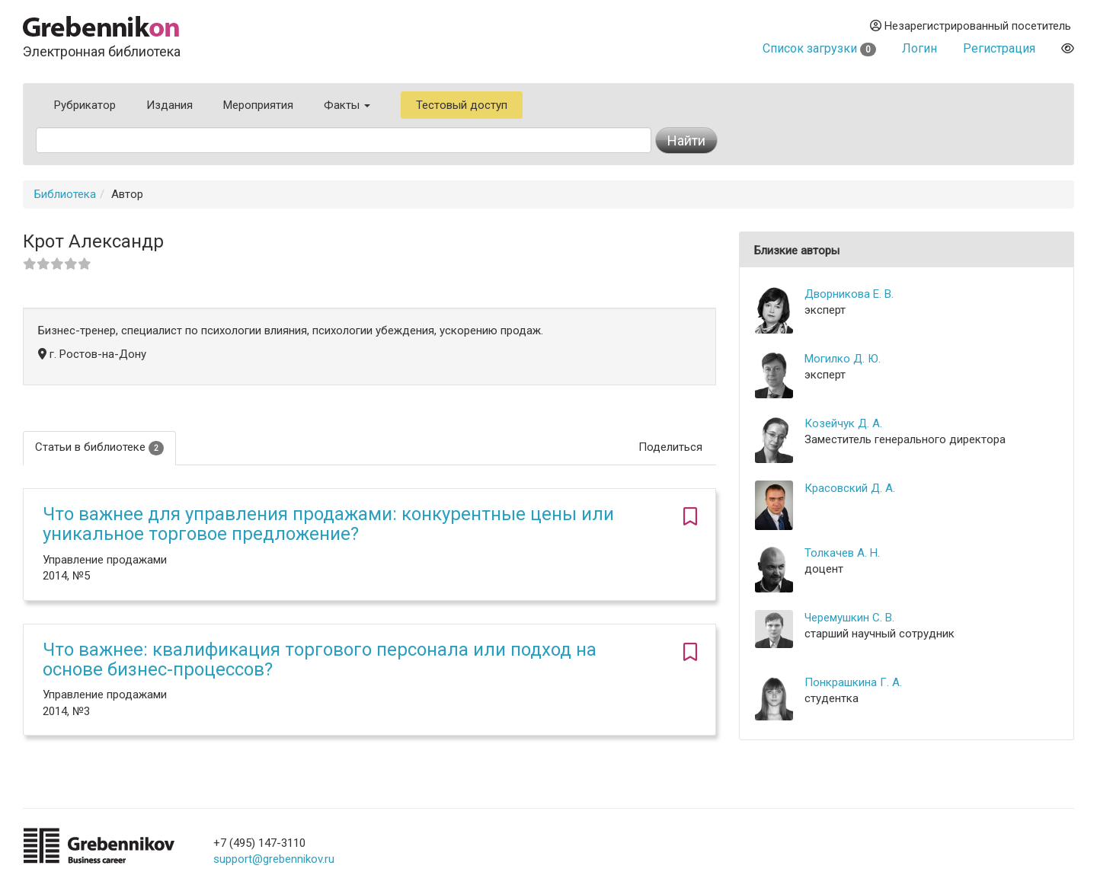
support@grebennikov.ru (273, 859)
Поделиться (670, 447)
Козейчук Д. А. (843, 423)
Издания (169, 105)
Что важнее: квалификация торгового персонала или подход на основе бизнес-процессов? (319, 659)
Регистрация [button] (999, 48)
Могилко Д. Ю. (842, 359)
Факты (347, 105)
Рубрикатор (85, 105)
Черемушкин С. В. (849, 617)
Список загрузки (819, 48)
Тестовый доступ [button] (461, 105)
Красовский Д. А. (849, 488)
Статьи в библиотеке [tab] (99, 447)
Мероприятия (258, 105)
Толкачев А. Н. (842, 553)
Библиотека (65, 194)
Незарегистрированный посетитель (970, 26)
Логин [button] (919, 48)
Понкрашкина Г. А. (853, 682)
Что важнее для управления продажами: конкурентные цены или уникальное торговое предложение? (328, 523)
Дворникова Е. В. (849, 294)
